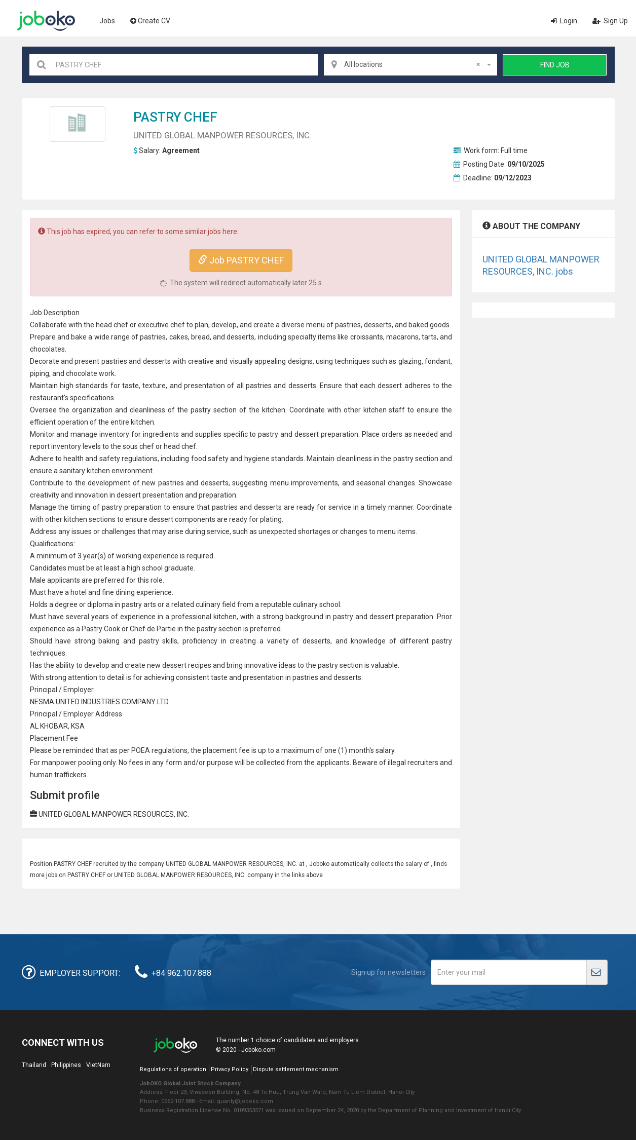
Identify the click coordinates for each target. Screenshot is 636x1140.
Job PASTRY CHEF (241, 260)
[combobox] (410, 64)
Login (564, 21)
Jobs (107, 21)
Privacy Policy (229, 1069)
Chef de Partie (153, 629)
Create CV (150, 21)
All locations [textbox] (412, 64)
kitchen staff (384, 410)
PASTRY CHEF (175, 117)
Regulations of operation (173, 1069)
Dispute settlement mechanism (296, 1069)
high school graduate (160, 568)
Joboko (46, 20)
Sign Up (610, 21)
